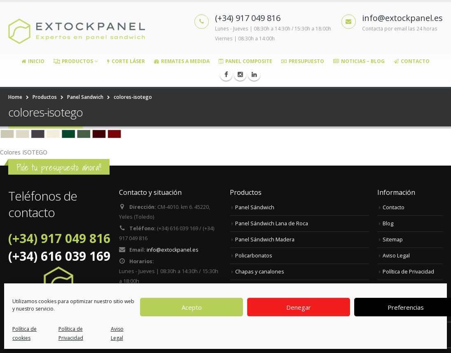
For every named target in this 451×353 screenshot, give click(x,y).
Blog (388, 223)
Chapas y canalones (259, 271)
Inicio (32, 61)
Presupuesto (302, 61)
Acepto (192, 307)
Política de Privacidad (70, 333)
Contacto (412, 61)
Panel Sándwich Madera (264, 239)
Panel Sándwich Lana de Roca (271, 223)
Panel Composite (245, 61)
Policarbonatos (253, 255)
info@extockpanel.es (173, 249)
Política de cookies (24, 333)
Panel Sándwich (254, 207)
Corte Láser (126, 61)
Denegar (298, 307)
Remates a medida (182, 61)
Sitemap (393, 239)
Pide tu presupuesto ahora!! (58, 167)
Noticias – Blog (359, 61)
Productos (73, 61)
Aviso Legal (117, 333)
